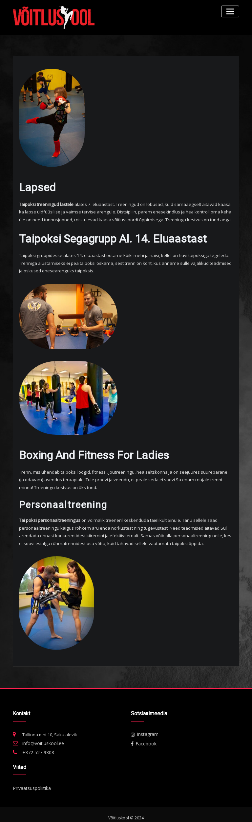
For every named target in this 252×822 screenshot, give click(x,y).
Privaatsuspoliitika (31, 780)
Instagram (144, 728)
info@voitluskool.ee (42, 737)
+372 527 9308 (36, 746)
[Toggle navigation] (231, 10)
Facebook (143, 737)
